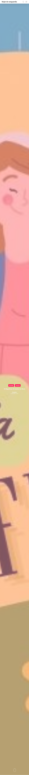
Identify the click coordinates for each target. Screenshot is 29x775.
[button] (26, 2)
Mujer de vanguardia (9, 2)
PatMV (14, 392)
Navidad (11, 385)
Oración (18, 385)
